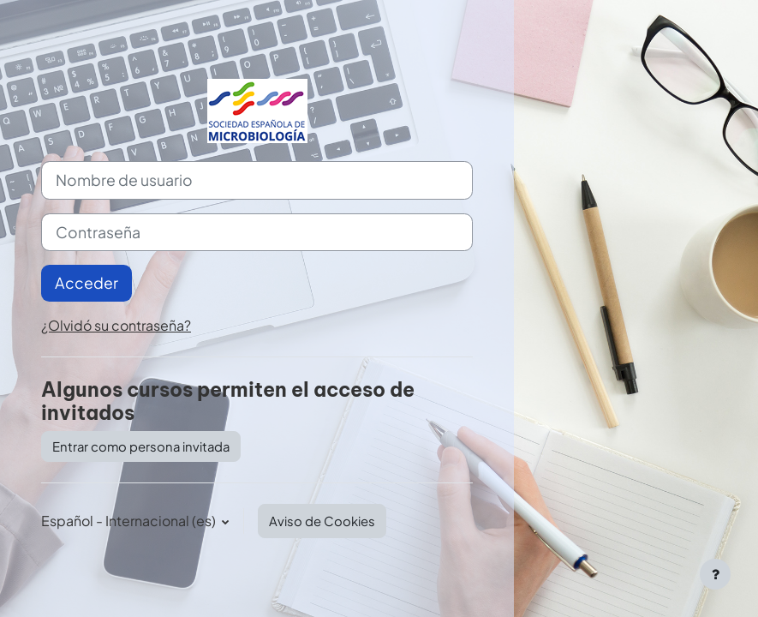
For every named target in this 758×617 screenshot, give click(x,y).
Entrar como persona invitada (141, 446)
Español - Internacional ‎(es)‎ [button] (129, 521)
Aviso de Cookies (322, 521)
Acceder (86, 282)
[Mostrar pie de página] (715, 574)
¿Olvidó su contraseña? (116, 325)
